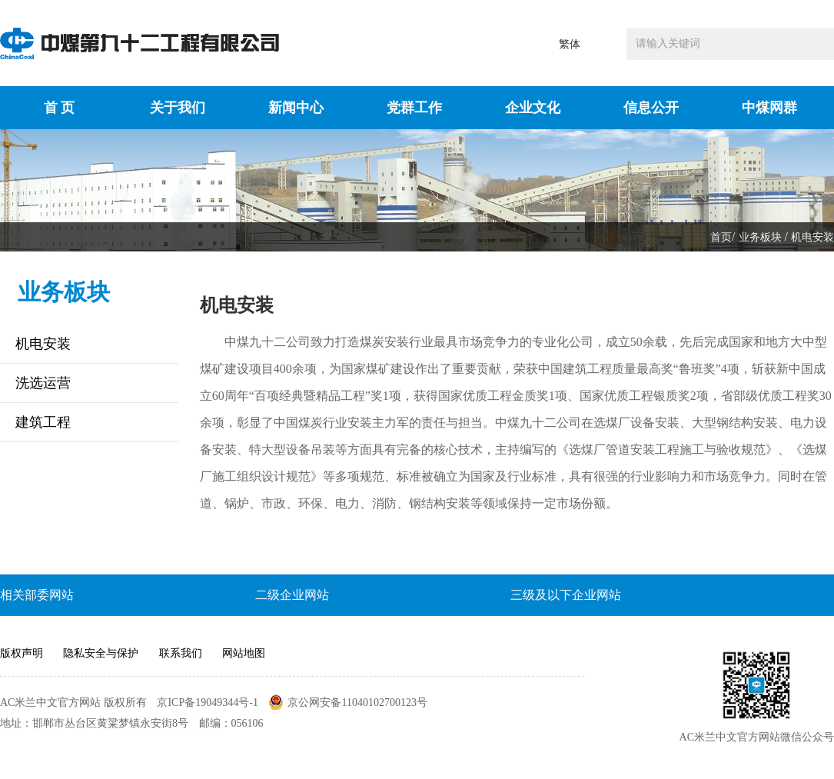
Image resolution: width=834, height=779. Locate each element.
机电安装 (812, 237)
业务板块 (760, 237)
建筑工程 (43, 422)
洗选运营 (43, 383)
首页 (721, 237)
